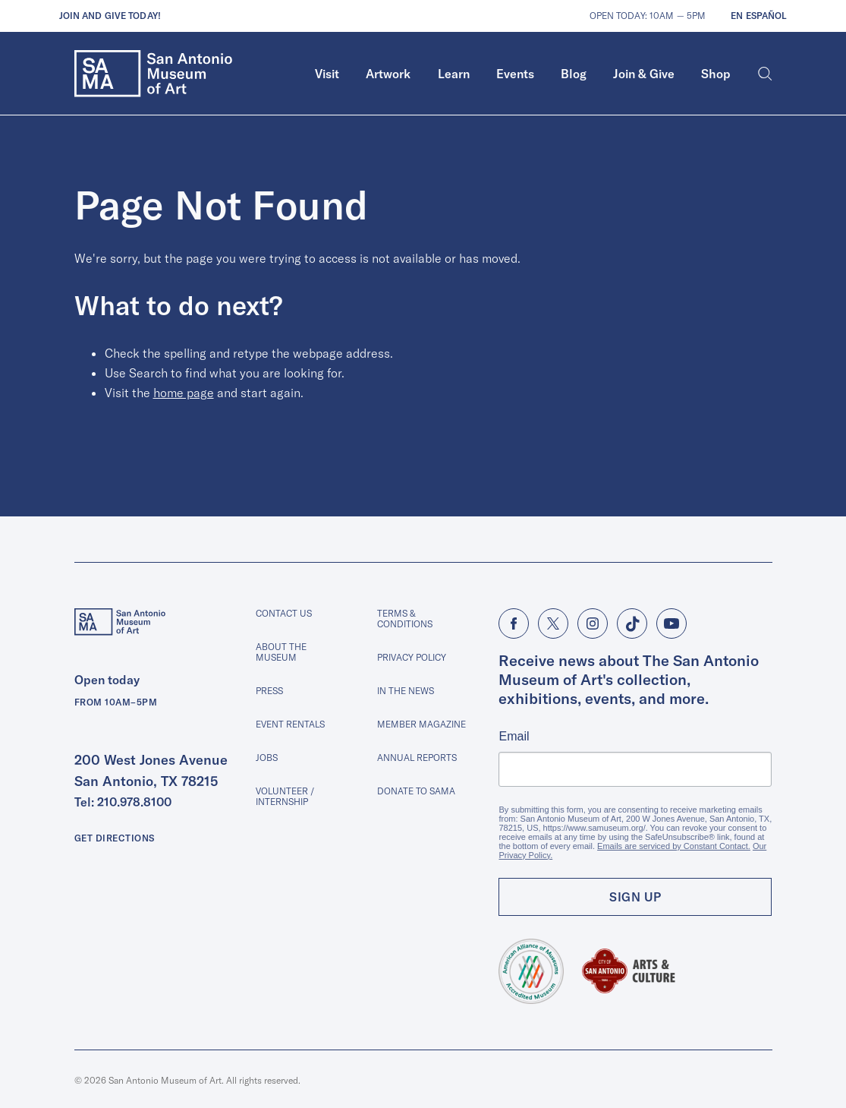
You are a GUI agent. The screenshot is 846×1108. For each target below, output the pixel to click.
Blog (574, 73)
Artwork (388, 73)
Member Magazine (421, 724)
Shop (716, 73)
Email (513, 737)
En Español (759, 15)
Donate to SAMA (416, 791)
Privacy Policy (411, 657)
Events (515, 73)
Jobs (267, 757)
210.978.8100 (134, 802)
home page (183, 392)
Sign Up (635, 896)
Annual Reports (417, 757)
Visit (327, 73)
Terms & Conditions (404, 619)
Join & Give (644, 73)
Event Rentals (290, 724)
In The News (405, 690)
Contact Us (284, 613)
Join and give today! (110, 15)
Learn (454, 73)
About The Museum (281, 652)
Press (269, 690)
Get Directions (114, 838)
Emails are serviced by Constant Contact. (673, 846)
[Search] (765, 73)
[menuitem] (327, 74)
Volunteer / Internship (285, 796)
